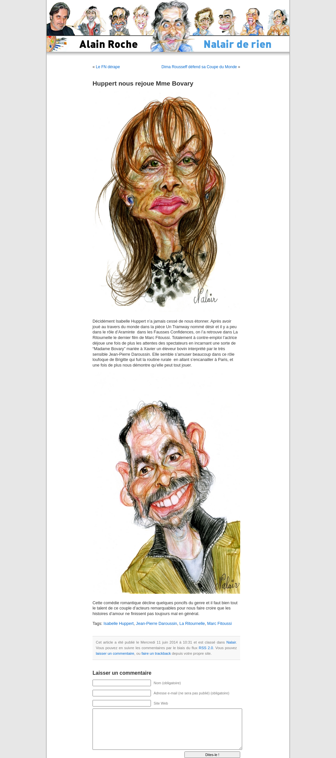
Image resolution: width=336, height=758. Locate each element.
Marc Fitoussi (219, 623)
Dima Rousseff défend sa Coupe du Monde (199, 67)
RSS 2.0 (206, 648)
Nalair (231, 642)
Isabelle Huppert (119, 623)
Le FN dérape (108, 67)
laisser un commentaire (115, 653)
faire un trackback (156, 653)
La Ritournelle (192, 623)
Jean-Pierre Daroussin (156, 623)
